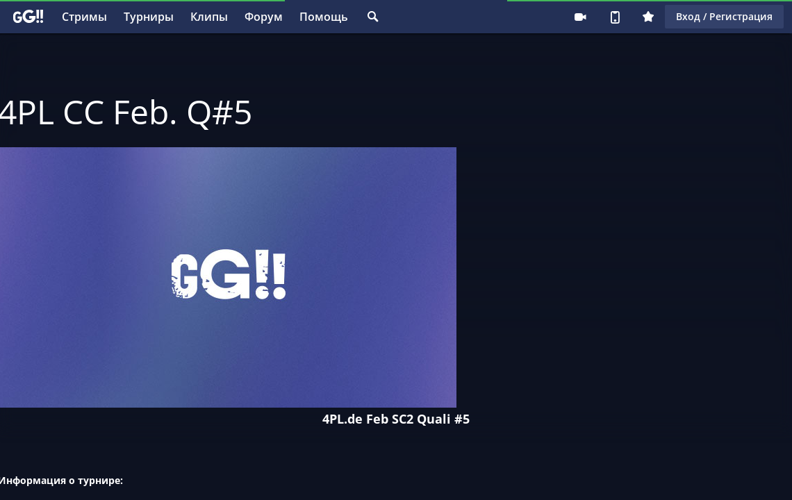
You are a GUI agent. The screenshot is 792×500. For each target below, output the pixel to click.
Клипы (209, 16)
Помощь (323, 16)
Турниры (149, 16)
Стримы (84, 16)
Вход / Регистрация (724, 16)
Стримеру (580, 16)
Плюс (648, 16)
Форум (264, 16)
